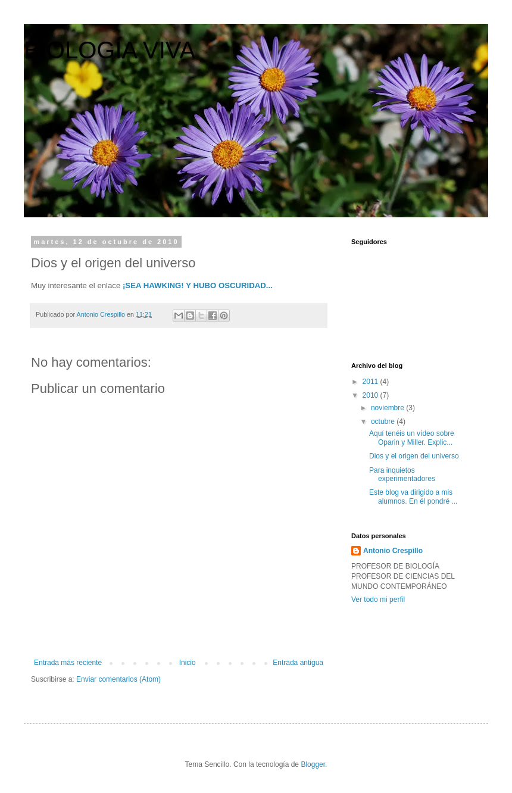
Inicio (187, 662)
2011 (371, 381)
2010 (371, 395)
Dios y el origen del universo (414, 456)
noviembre (388, 408)
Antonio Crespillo (393, 551)
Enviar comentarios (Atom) (118, 679)
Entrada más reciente (68, 662)
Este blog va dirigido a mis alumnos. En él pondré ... (413, 496)
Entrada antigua (298, 662)
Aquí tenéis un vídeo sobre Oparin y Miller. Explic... (411, 437)
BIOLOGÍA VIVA (109, 50)
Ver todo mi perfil (378, 599)
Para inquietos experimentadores (402, 474)
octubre (384, 421)
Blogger (313, 764)
